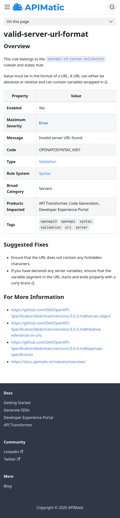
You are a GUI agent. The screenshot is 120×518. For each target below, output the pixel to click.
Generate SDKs (17, 410)
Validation (48, 161)
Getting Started (17, 402)
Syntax (45, 173)
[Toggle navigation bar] (7, 6)
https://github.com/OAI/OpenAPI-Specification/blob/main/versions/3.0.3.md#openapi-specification (57, 348)
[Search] (112, 7)
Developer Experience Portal (28, 417)
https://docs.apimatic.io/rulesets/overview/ (48, 361)
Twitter (12, 459)
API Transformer (18, 424)
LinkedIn (13, 451)
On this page (18, 21)
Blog (8, 486)
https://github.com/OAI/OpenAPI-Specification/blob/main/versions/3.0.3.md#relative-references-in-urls (56, 329)
